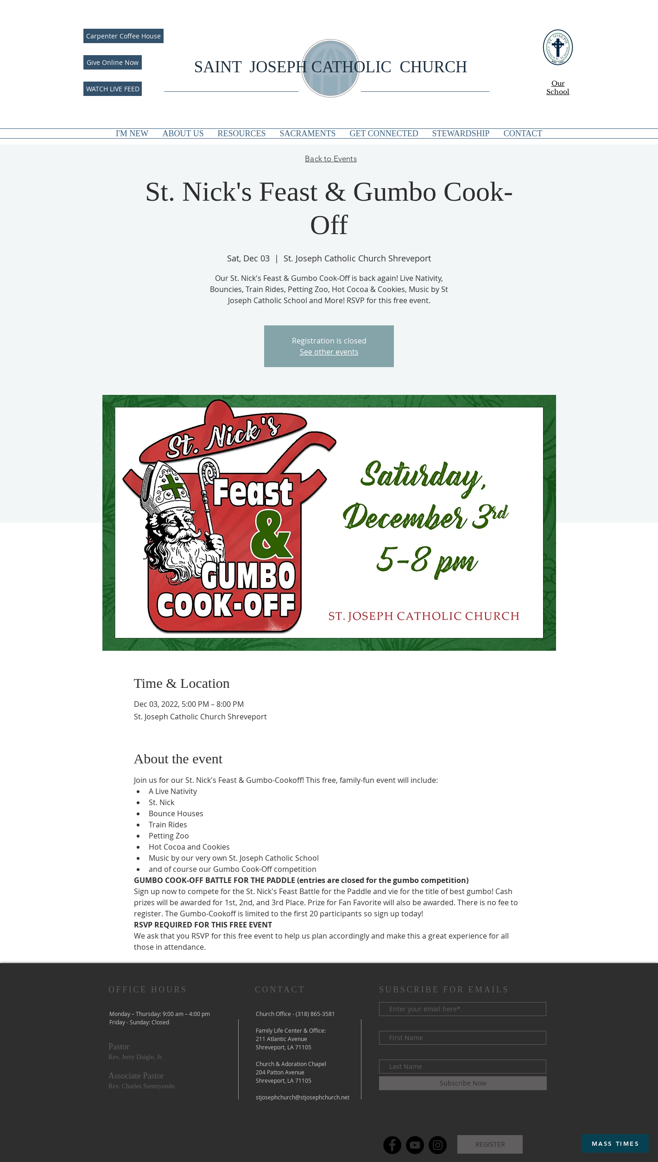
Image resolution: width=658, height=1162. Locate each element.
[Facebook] (392, 1145)
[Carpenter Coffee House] (123, 36)
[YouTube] (415, 1145)
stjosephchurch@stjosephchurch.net (302, 1097)
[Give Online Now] (112, 62)
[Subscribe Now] (463, 1083)
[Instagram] (438, 1145)
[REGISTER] (490, 1144)
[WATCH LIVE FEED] (112, 89)
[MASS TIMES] (615, 1143)
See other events (329, 352)
